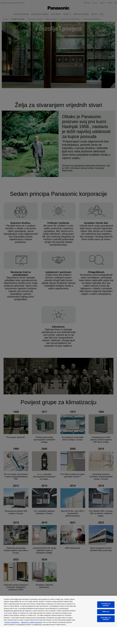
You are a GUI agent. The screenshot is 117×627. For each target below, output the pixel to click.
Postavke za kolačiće (105, 604)
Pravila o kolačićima (11, 622)
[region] (58, 611)
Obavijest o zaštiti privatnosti (31, 622)
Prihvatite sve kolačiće (106, 618)
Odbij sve (105, 612)
